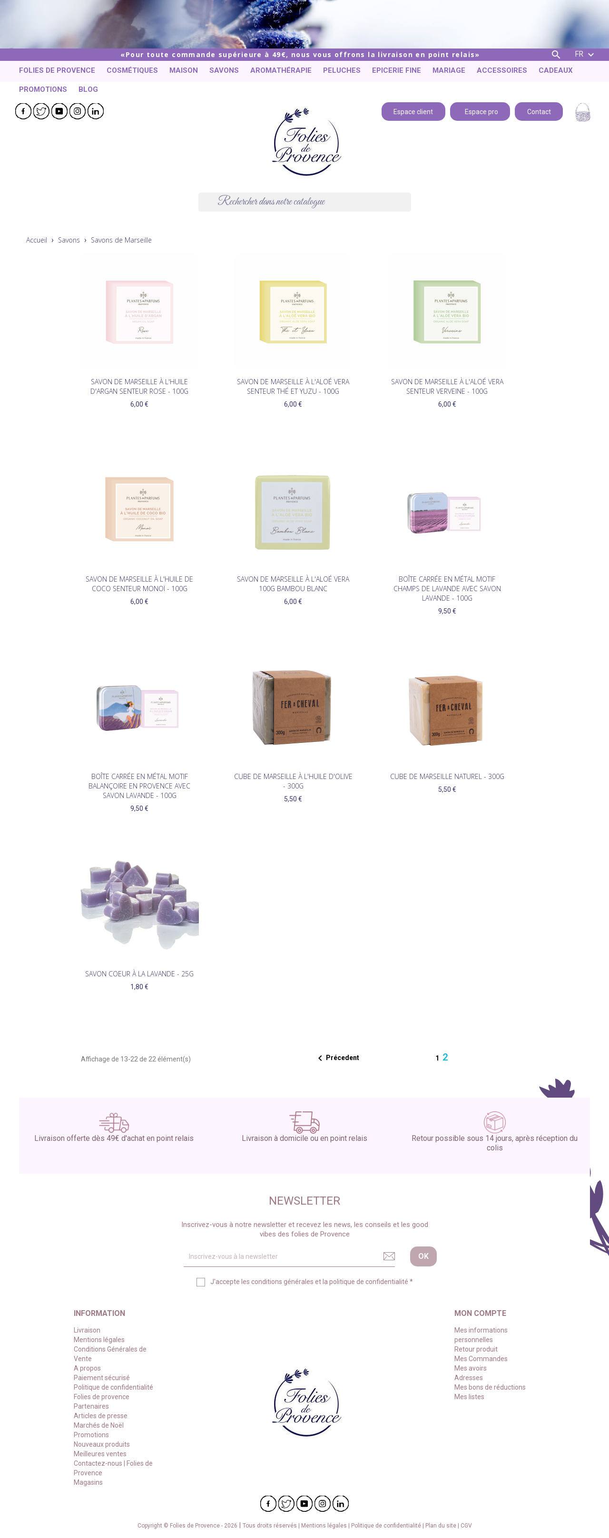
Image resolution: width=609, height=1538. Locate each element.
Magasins (88, 1482)
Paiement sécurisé (102, 1378)
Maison (183, 70)
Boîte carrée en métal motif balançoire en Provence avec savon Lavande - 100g (139, 786)
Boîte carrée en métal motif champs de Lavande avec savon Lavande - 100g (447, 588)
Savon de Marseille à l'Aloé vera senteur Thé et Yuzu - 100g (293, 386)
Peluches (342, 70)
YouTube (59, 111)
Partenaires (91, 1406)
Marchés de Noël (99, 1425)
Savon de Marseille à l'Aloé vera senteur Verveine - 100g (447, 386)
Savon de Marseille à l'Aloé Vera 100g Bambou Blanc (293, 583)
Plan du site (441, 1525)
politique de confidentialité (368, 1281)
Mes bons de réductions (490, 1387)
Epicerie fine (396, 70)
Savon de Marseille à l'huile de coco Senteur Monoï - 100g (139, 583)
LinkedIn (96, 111)
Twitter (41, 111)
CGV (466, 1525)
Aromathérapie (281, 70)
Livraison (87, 1330)
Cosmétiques (132, 70)
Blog (88, 89)
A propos (87, 1368)
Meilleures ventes (100, 1454)
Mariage (448, 70)
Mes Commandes (481, 1359)
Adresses (468, 1378)
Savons (224, 70)
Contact (539, 111)
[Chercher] (304, 202)
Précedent (336, 1058)
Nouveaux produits (102, 1444)
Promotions (43, 89)
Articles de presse (101, 1416)
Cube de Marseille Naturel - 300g (447, 776)
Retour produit (476, 1349)
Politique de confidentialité (113, 1387)
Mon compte (480, 1313)
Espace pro (480, 111)
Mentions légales (99, 1339)
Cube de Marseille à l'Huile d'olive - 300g (293, 781)
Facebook (23, 111)
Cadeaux (556, 70)
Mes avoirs (470, 1368)
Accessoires (502, 70)
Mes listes (469, 1397)
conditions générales (282, 1281)
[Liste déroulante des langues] (586, 54)
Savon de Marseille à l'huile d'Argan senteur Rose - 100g (139, 386)
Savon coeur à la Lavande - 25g (139, 973)
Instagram (77, 111)
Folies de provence (57, 70)
